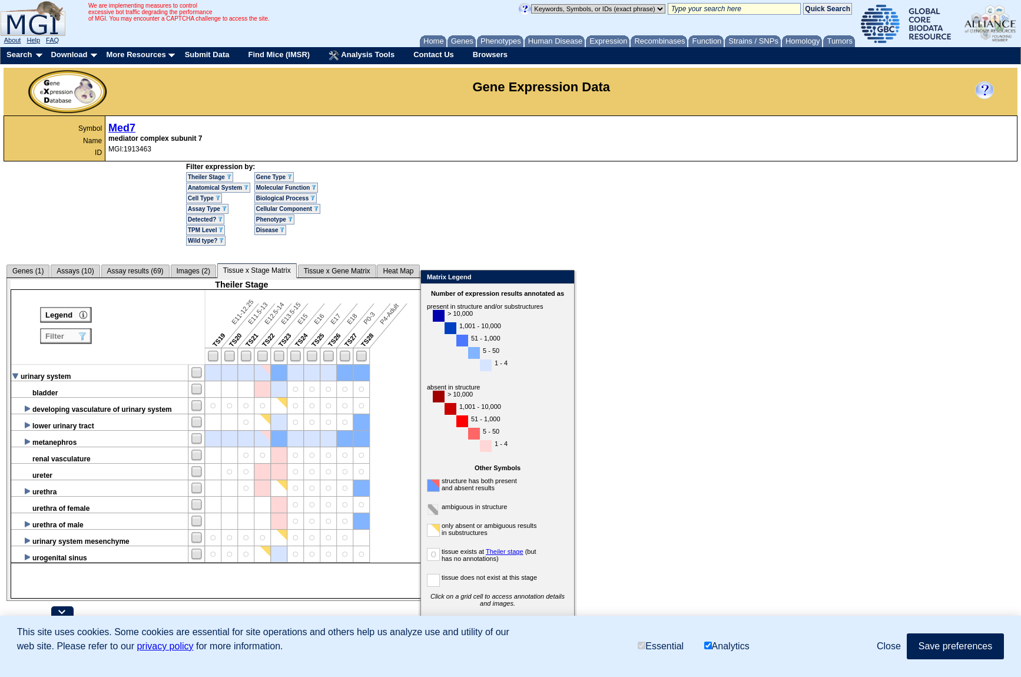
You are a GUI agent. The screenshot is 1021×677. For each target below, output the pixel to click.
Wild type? (206, 240)
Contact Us (433, 54)
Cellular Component (287, 209)
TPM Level (205, 230)
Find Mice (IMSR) (279, 54)
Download (69, 54)
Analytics (727, 646)
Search (19, 54)
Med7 (121, 128)
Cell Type (204, 198)
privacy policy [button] (165, 646)
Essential (661, 646)
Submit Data (207, 54)
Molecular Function (286, 187)
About (12, 40)
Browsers (490, 54)
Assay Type (207, 209)
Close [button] (889, 646)
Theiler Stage (209, 177)
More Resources (135, 54)
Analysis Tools (362, 55)
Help (33, 40)
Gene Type (274, 177)
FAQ (52, 40)
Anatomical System (218, 187)
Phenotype (274, 219)
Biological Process (285, 198)
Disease (270, 230)
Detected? (205, 219)
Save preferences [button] (955, 646)
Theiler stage (561, 551)
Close (619, 277)
